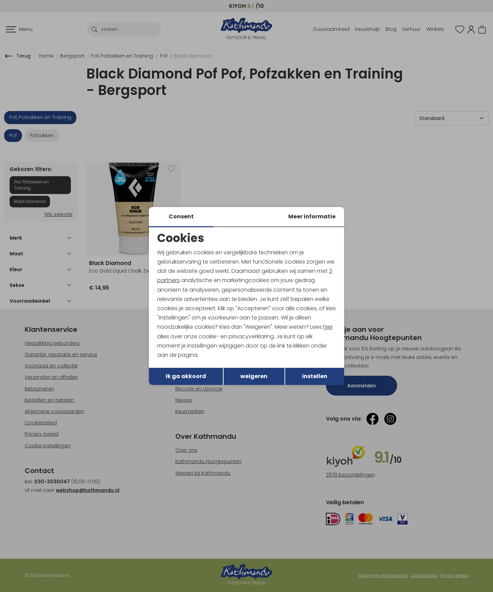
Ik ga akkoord (186, 376)
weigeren (253, 376)
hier (328, 327)
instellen (314, 376)
